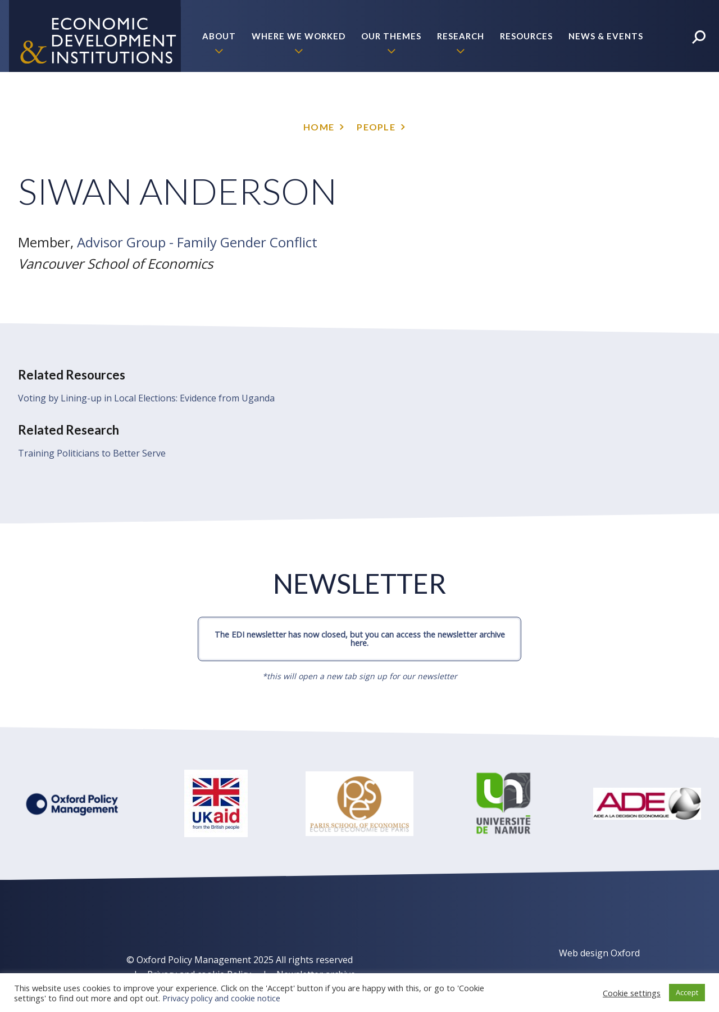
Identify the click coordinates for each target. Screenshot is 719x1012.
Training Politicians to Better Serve (92, 453)
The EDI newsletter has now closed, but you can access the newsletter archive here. (360, 638)
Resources (526, 36)
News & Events (605, 36)
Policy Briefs (610, 108)
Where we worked (298, 36)
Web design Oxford (599, 953)
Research (460, 36)
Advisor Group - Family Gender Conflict (197, 242)
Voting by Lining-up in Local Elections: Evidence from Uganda (146, 398)
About (219, 36)
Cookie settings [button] (632, 993)
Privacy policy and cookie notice (221, 998)
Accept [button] (687, 992)
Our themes (391, 36)
